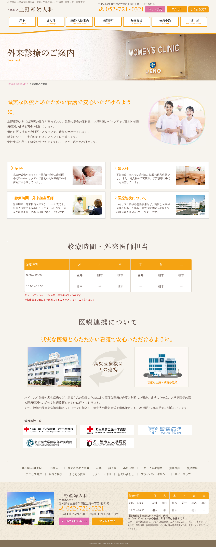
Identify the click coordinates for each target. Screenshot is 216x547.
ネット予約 (155, 9)
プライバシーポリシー (154, 474)
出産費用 (108, 21)
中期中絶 (193, 21)
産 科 (22, 21)
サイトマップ (183, 474)
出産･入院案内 (79, 21)
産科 (99, 468)
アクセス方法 (34, 474)
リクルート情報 (101, 474)
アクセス (176, 9)
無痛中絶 (165, 21)
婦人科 (51, 21)
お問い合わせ (126, 474)
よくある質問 (198, 9)
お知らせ (55, 468)
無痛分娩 (136, 21)
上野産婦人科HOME (17, 84)
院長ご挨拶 (55, 474)
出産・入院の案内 (152, 468)
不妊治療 (128, 468)
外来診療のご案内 (78, 468)
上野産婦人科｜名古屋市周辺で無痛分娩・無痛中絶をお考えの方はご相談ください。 (38, 10)
